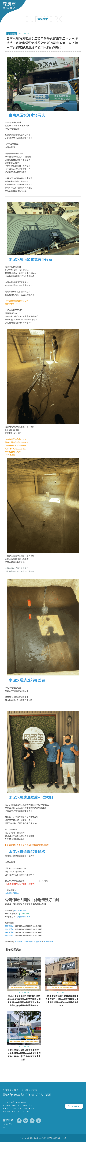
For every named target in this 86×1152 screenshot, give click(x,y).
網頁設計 (57, 1138)
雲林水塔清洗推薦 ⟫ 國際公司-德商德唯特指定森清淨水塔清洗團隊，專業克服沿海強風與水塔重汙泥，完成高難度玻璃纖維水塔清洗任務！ (24, 1011)
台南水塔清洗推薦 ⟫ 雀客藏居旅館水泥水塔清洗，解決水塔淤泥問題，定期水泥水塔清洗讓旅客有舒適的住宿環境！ (61, 1011)
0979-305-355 (38, 1095)
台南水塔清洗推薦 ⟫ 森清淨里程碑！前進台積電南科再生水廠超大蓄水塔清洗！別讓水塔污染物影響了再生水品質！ (24, 1065)
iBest (64, 1138)
